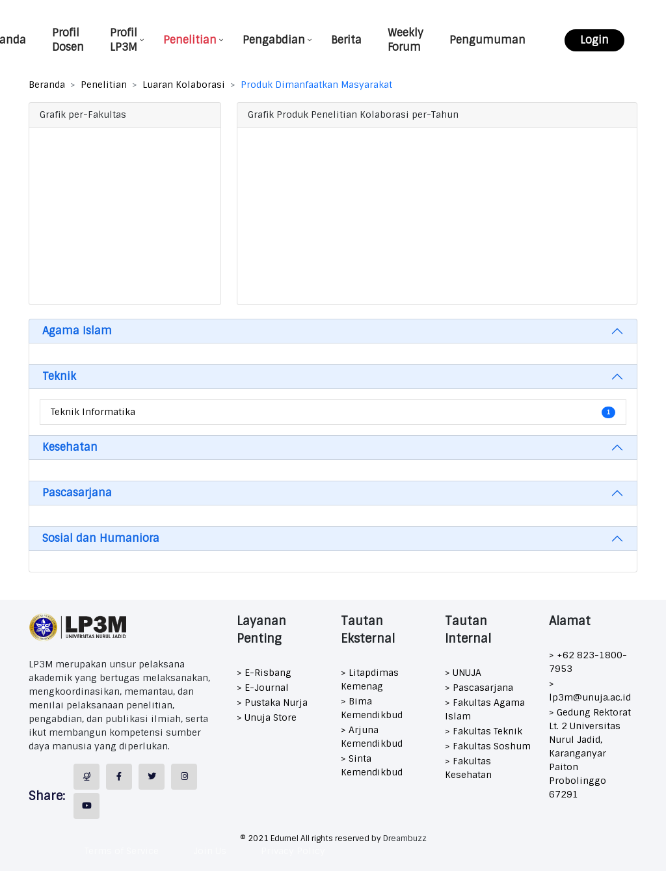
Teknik (59, 376)
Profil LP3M (123, 40)
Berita (346, 40)
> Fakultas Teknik (483, 731)
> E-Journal (263, 687)
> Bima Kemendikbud (372, 708)
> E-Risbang (264, 672)
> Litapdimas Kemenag (370, 679)
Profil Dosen (68, 40)
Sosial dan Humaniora (100, 538)
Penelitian (190, 40)
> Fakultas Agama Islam (485, 709)
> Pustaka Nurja (272, 702)
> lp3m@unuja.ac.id (590, 690)
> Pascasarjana (479, 687)
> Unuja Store (267, 717)
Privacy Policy (293, 851)
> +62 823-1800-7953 (588, 662)
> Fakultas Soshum (488, 746)
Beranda (47, 84)
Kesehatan (70, 447)
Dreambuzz (405, 838)
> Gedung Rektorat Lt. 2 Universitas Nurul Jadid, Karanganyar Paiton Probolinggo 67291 (590, 753)
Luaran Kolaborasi (183, 84)
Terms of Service (122, 851)
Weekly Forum (405, 40)
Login (594, 40)
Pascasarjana (77, 493)
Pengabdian (274, 40)
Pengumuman (487, 40)
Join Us (209, 851)
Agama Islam (77, 331)
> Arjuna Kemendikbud (372, 736)
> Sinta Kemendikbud (372, 765)
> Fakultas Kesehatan (468, 768)
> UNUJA (463, 672)
